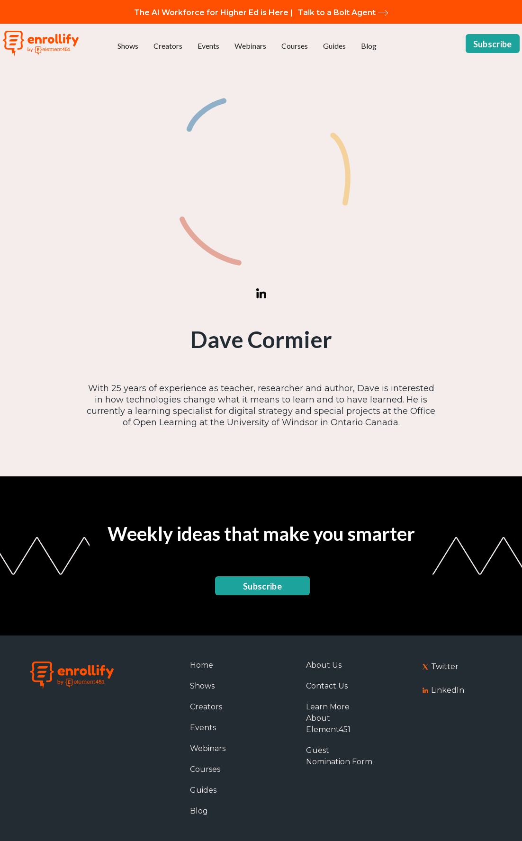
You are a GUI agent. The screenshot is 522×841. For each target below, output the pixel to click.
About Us (324, 665)
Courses (294, 45)
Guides (334, 45)
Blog (369, 45)
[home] (41, 44)
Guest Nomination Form (339, 756)
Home (201, 665)
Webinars (250, 45)
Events (208, 45)
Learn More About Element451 (328, 718)
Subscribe (492, 44)
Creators (167, 45)
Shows (127, 45)
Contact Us (327, 685)
